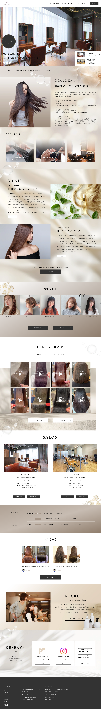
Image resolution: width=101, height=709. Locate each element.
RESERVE (94, 3)
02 (7, 63)
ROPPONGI (38, 328)
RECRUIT (84, 3)
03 (9, 63)
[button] (79, 295)
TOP (49, 3)
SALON (77, 3)
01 (4, 63)
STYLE (70, 3)
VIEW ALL (50, 577)
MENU (64, 3)
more (12, 217)
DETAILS (19, 497)
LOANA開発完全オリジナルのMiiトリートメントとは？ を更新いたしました (63, 518)
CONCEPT (56, 3)
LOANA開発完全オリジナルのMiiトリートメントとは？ (34, 566)
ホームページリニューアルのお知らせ (31, 70)
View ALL (47, 70)
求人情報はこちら (75, 618)
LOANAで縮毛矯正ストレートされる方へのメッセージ (65, 566)
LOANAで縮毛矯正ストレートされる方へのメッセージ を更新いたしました (63, 524)
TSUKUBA (63, 328)
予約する (8, 42)
